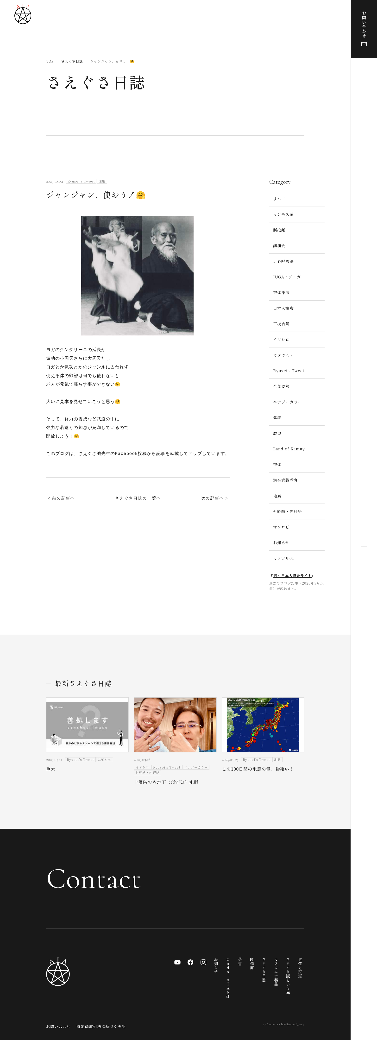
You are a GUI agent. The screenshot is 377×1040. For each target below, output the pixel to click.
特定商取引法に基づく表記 (101, 1026)
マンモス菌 (283, 214)
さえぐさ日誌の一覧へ (138, 498)
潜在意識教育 (285, 480)
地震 (277, 495)
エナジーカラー (287, 402)
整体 (277, 464)
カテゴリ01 (283, 558)
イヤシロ (281, 339)
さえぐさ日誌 (96, 81)
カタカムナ (283, 355)
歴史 (277, 433)
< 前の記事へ (61, 498)
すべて (279, 199)
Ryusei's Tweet (288, 370)
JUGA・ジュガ (287, 277)
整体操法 (281, 292)
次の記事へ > (214, 498)
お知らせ (281, 542)
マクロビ (281, 527)
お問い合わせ (58, 1026)
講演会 (279, 245)
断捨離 (279, 230)
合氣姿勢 (281, 386)
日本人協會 (283, 308)
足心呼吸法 (283, 261)
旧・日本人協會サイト (292, 575)
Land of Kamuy (289, 449)
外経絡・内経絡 (287, 511)
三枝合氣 (281, 324)
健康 (277, 417)
